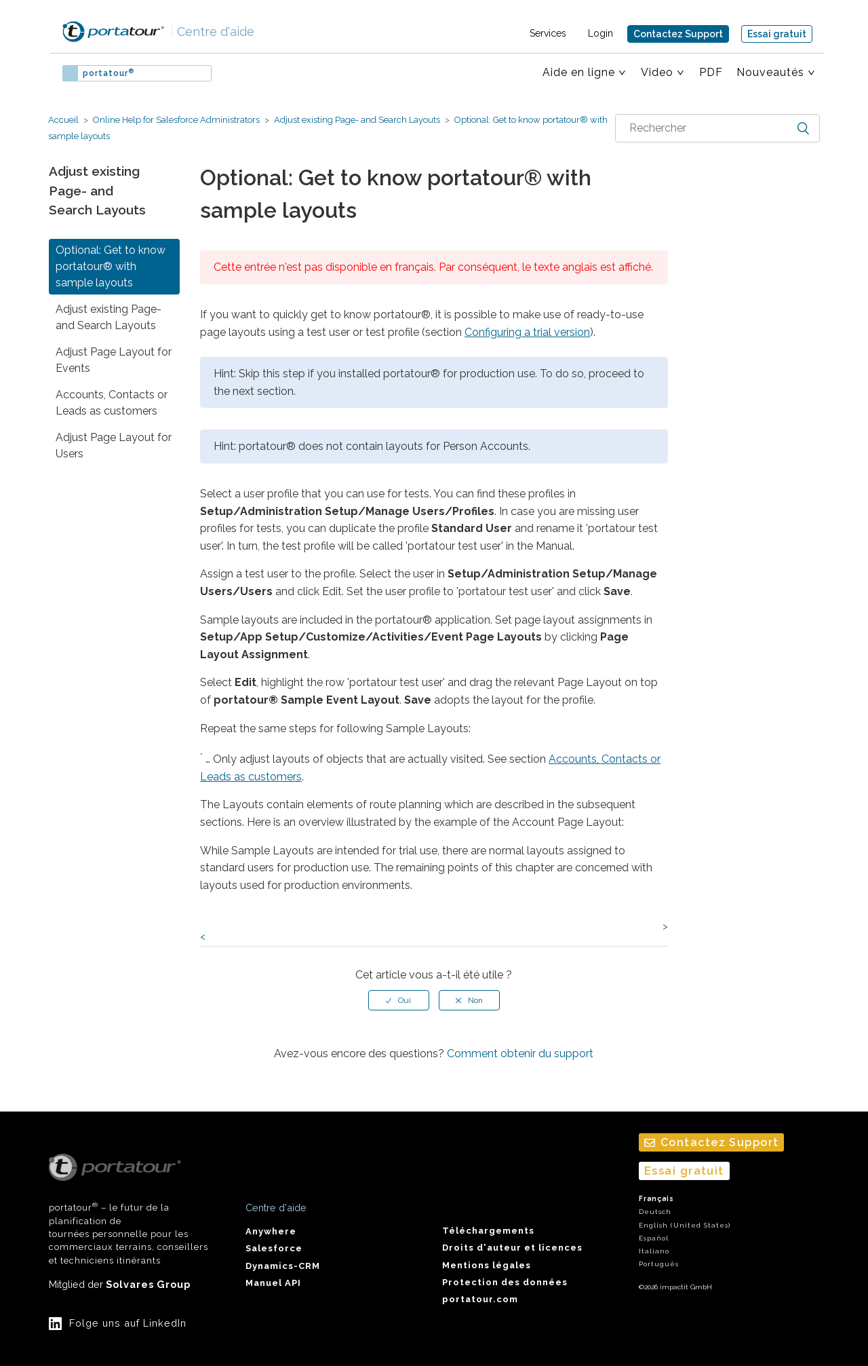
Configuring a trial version (527, 332)
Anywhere (270, 1231)
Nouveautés (770, 72)
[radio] (398, 1000)
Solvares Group (148, 1284)
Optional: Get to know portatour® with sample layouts (110, 266)
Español (654, 1238)
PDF (711, 72)
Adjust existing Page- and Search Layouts (357, 120)
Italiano (654, 1251)
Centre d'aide (212, 31)
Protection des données (505, 1282)
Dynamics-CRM (282, 1266)
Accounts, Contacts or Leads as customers (111, 402)
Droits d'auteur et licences (512, 1247)
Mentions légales (486, 1265)
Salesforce (273, 1248)
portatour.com (480, 1299)
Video (657, 72)
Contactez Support (678, 34)
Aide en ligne (578, 72)
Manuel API (273, 1283)
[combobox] (717, 128)
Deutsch (655, 1211)
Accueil (63, 120)
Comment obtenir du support (520, 1053)
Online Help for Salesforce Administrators (176, 120)
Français (656, 1198)
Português (659, 1264)
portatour (108, 73)
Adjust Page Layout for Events (114, 360)
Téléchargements (488, 1231)
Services (548, 33)
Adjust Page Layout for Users (114, 445)
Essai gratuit (776, 34)
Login (600, 33)
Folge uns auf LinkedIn (127, 1323)
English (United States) (684, 1225)
